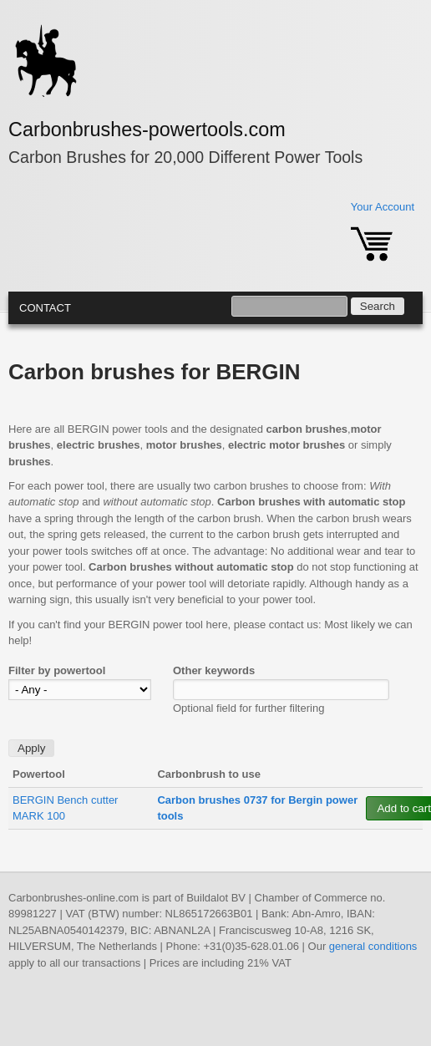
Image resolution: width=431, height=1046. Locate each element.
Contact (45, 308)
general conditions (373, 946)
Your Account (382, 207)
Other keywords (214, 670)
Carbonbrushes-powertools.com (147, 129)
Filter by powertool (56, 670)
